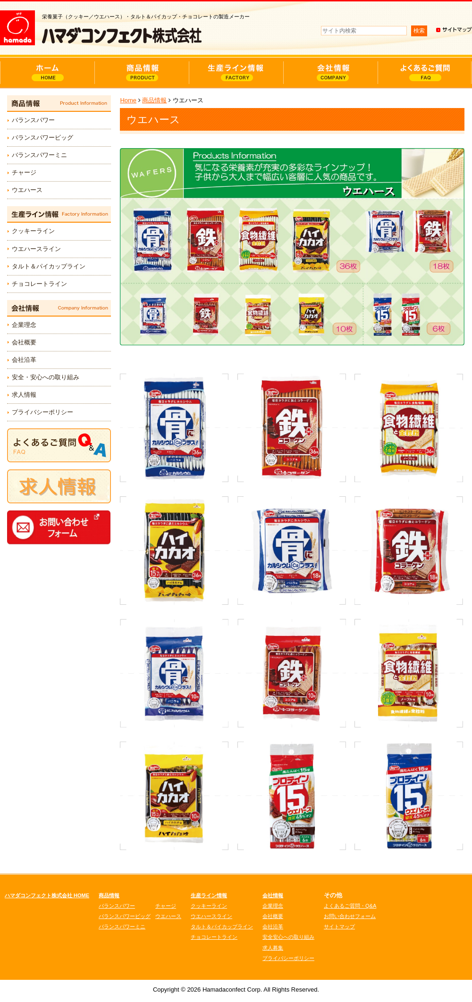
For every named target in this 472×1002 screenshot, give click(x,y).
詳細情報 (174, 428)
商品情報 (154, 100)
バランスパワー (33, 120)
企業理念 (24, 324)
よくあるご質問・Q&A (350, 906)
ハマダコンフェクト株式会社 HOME (47, 895)
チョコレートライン (39, 283)
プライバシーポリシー (42, 412)
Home (128, 100)
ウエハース (27, 189)
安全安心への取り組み (288, 937)
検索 (419, 30)
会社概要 (24, 342)
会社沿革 (24, 359)
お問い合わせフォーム (350, 916)
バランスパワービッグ (42, 137)
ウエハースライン (36, 248)
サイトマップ (339, 926)
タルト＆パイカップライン (48, 266)
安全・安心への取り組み (45, 377)
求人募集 (272, 948)
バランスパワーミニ (39, 155)
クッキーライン (33, 230)
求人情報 (24, 394)
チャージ (24, 172)
